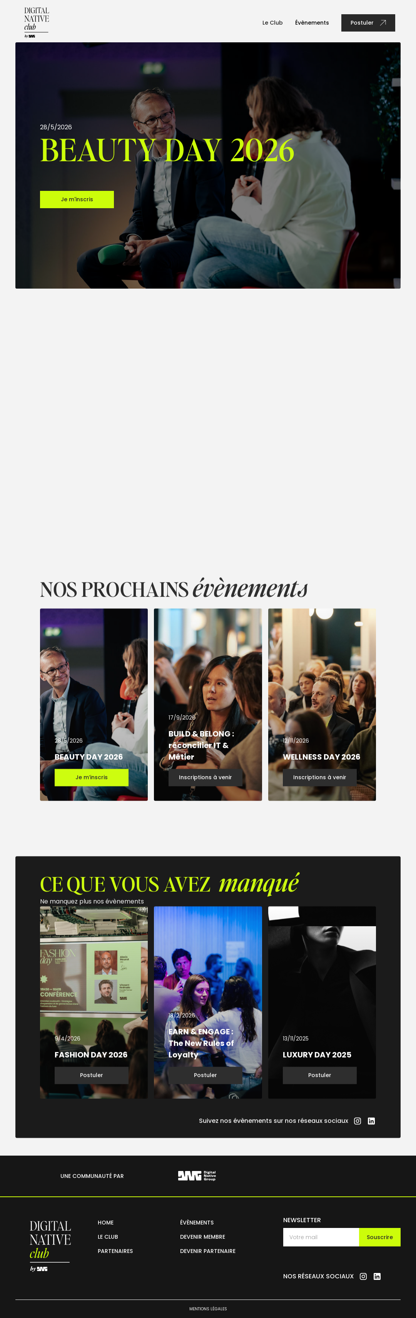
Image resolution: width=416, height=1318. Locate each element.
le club (108, 1237)
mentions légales (208, 1309)
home (106, 1222)
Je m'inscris (77, 199)
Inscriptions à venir (205, 783)
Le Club (272, 23)
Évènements (312, 23)
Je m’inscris (91, 783)
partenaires (115, 1251)
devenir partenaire (208, 1251)
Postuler (91, 1081)
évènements (197, 1222)
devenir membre (202, 1237)
